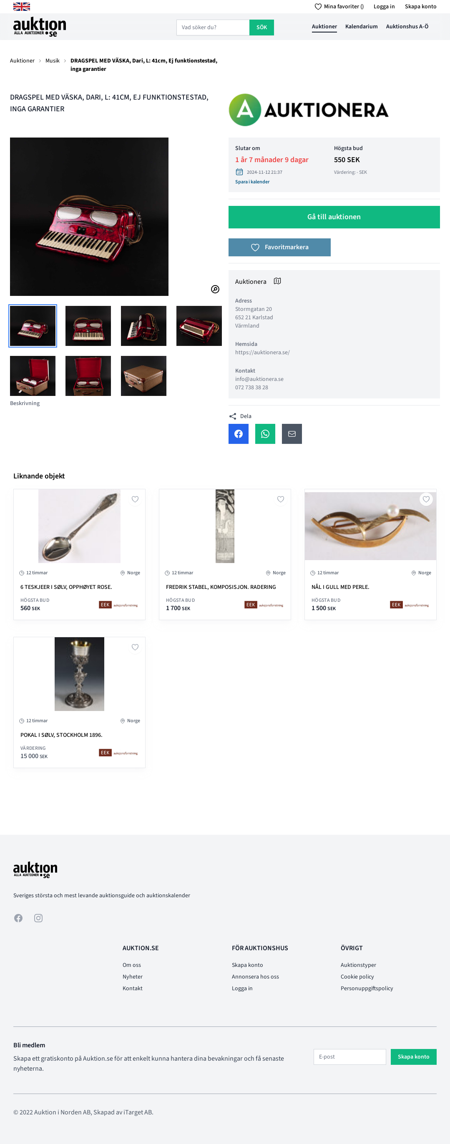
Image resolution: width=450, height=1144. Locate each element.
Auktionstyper (358, 965)
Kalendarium (361, 27)
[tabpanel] (116, 217)
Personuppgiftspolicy (367, 988)
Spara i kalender (252, 181)
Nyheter (133, 977)
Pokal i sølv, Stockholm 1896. (61, 735)
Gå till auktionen (334, 217)
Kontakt (133, 988)
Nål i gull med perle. (341, 587)
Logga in (384, 7)
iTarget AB (137, 1112)
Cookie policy (357, 977)
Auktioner (324, 27)
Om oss (132, 965)
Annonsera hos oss (255, 977)
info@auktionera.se (259, 379)
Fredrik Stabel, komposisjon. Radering (221, 587)
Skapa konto (421, 7)
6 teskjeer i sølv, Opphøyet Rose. (66, 587)
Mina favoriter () (338, 7)
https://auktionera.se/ (262, 352)
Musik (52, 61)
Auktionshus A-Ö (407, 27)
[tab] (32, 326)
